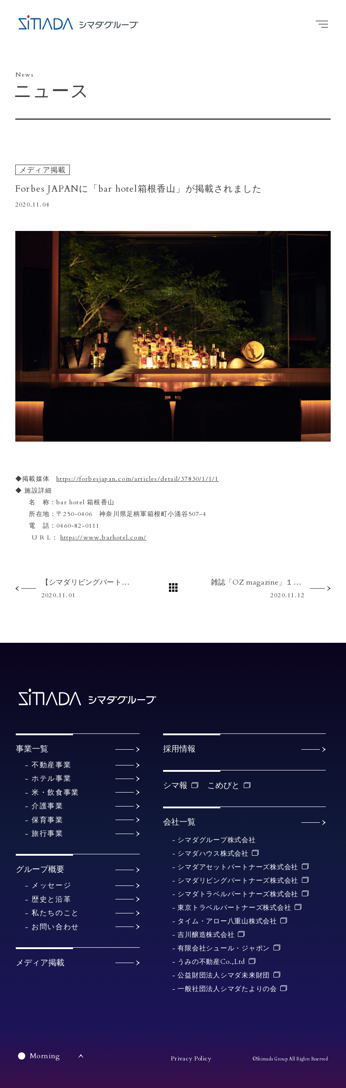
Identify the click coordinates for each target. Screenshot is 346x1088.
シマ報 (175, 785)
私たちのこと (86, 913)
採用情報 (244, 749)
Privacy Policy (191, 1058)
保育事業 (86, 820)
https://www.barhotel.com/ (103, 537)
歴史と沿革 (86, 899)
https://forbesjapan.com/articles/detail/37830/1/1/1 (137, 479)
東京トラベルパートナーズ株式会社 (234, 907)
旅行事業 (86, 834)
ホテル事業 (86, 779)
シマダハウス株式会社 (213, 853)
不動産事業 (86, 765)
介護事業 (86, 806)
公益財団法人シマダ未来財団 (224, 975)
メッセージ (86, 885)
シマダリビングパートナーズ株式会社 (238, 880)
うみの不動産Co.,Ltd (211, 961)
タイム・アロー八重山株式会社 (227, 921)
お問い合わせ (86, 927)
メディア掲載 (78, 962)
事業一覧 (78, 749)
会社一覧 (244, 822)
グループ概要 (78, 869)
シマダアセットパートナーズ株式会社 (238, 866)
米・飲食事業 (86, 793)
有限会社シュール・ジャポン (224, 948)
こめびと (223, 785)
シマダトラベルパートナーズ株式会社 (238, 894)
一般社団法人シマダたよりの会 (227, 988)
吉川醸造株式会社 (206, 934)
